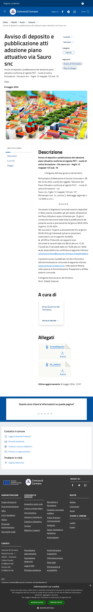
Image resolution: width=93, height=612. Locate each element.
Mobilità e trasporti (32, 530)
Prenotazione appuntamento (30, 552)
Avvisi (22, 22)
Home (5, 22)
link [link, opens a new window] (70, 597)
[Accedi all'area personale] (82, 3)
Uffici (3, 510)
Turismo (27, 525)
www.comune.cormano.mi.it (51, 265)
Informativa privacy (55, 558)
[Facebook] (61, 11)
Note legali (51, 562)
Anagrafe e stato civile (33, 504)
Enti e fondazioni (8, 515)
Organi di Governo (8, 502)
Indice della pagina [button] (14, 148)
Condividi (68, 37)
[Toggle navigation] (4, 11)
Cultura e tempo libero (33, 508)
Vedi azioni (68, 42)
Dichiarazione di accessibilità (53, 568)
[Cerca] (87, 11)
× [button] (90, 586)
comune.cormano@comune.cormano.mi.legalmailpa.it (63, 253)
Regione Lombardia (11, 3)
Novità (14, 22)
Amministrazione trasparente (54, 552)
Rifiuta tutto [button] (56, 602)
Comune (31, 22)
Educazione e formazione (52, 504)
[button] (46, 608)
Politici (4, 519)
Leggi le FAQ (29, 565)
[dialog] (46, 597)
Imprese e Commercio (33, 517)
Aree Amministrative (10, 506)
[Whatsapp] (73, 11)
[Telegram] (67, 11)
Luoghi (72, 522)
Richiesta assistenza (32, 570)
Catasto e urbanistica (33, 521)
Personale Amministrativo (7, 526)
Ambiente (51, 525)
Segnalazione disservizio (29, 560)
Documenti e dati (8, 531)
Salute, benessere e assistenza (55, 531)
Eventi (72, 527)
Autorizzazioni (53, 537)
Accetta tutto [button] (37, 602)
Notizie (73, 502)
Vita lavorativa (30, 512)
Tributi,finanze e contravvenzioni (53, 519)
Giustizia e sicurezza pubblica (55, 511)
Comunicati (74, 506)
